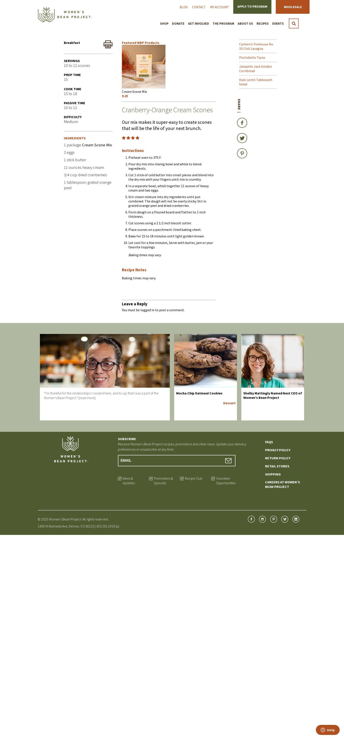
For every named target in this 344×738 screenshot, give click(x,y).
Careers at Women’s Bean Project (282, 484)
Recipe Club (193, 478)
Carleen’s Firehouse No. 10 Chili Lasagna (256, 46)
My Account (219, 7)
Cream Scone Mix (97, 144)
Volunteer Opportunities (226, 480)
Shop (164, 23)
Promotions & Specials (163, 480)
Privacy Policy (277, 450)
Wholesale (293, 7)
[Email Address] (176, 460)
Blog (184, 7)
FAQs (269, 442)
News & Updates (129, 480)
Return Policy (277, 458)
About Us (245, 23)
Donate (178, 23)
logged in (147, 310)
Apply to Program (252, 6)
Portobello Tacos (252, 57)
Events (278, 23)
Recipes (263, 23)
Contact (199, 7)
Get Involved (198, 23)
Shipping (273, 474)
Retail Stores (277, 466)
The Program (223, 23)
